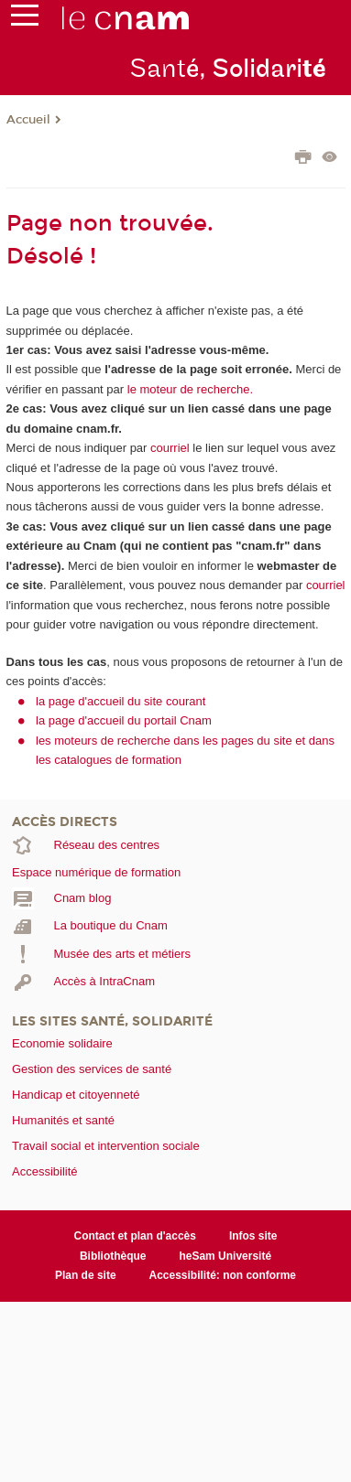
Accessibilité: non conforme (223, 1275)
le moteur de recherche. (188, 389)
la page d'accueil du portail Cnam (124, 720)
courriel (170, 448)
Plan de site (85, 1275)
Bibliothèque (113, 1256)
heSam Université (225, 1256)
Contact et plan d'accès (135, 1236)
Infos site (253, 1236)
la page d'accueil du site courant (120, 701)
